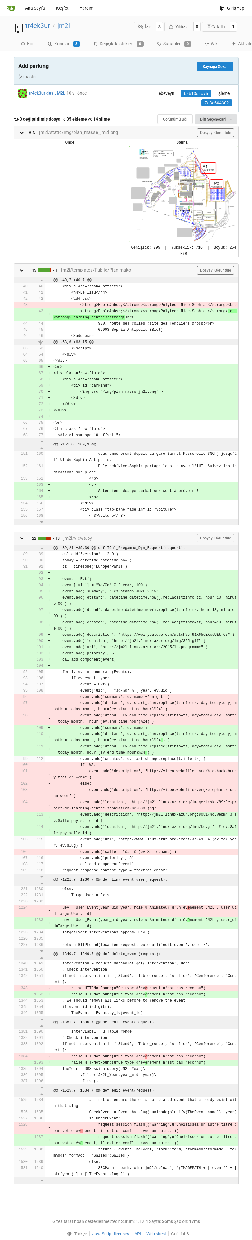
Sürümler (174, 44)
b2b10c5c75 (196, 93)
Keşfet (62, 8)
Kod (27, 43)
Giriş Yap (232, 8)
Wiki (211, 43)
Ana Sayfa (35, 8)
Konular (64, 44)
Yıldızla (179, 26)
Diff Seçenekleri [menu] (216, 119)
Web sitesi (156, 1233)
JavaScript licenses (110, 1233)
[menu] (76, 1234)
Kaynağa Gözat (215, 66)
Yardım (86, 8)
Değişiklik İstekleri (118, 44)
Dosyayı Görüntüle (215, 133)
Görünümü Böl (175, 119)
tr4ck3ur (37, 25)
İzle (144, 26)
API (137, 1233)
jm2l (63, 25)
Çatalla (216, 26)
